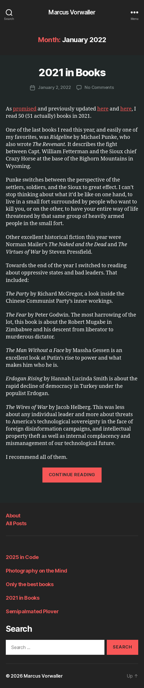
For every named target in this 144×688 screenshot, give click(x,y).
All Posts (16, 523)
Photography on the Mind (36, 571)
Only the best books (29, 584)
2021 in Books (72, 72)
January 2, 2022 (54, 87)
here (103, 109)
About (13, 516)
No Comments (99, 87)
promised (25, 109)
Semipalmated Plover (32, 611)
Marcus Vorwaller (71, 12)
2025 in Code (22, 557)
